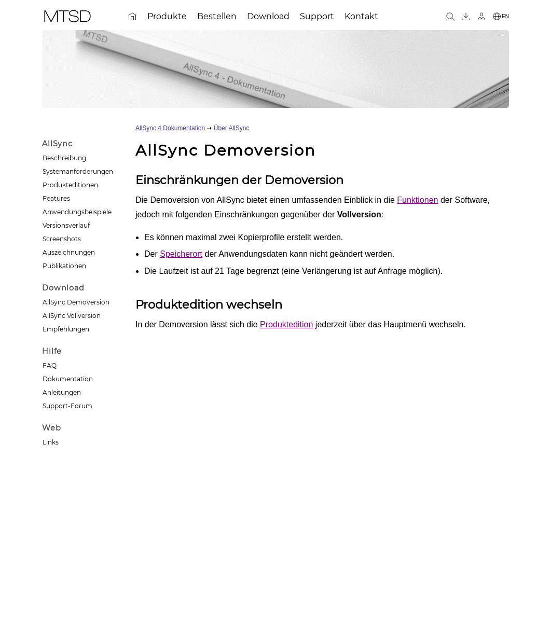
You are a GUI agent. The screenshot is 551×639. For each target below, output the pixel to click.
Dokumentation (68, 379)
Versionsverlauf (66, 225)
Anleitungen (62, 392)
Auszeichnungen (69, 252)
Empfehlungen (66, 329)
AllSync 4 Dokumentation (170, 128)
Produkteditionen (70, 185)
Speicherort (181, 253)
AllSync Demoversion (76, 302)
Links (51, 442)
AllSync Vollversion (72, 316)
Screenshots (62, 239)
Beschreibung (64, 158)
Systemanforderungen (78, 171)
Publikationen (64, 266)
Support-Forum (67, 406)
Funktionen (417, 200)
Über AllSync (232, 128)
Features (56, 198)
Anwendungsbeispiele (77, 212)
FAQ (50, 365)
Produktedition (286, 324)
